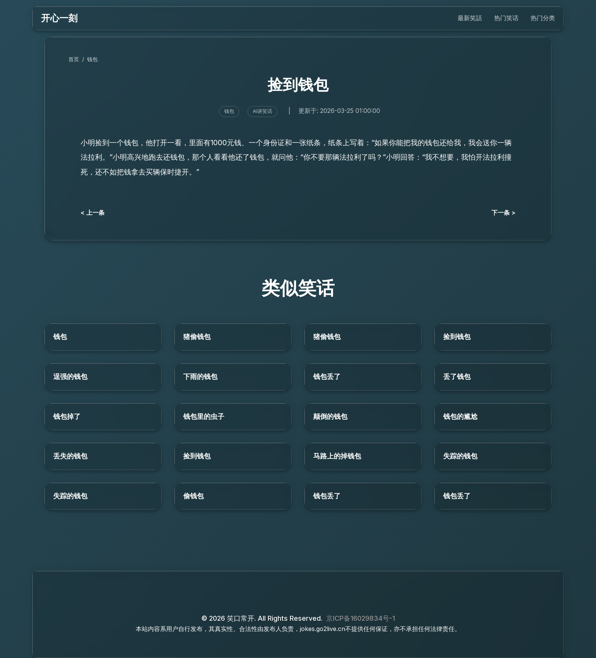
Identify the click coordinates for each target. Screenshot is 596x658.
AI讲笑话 (262, 111)
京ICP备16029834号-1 (360, 618)
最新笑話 (470, 18)
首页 (73, 59)
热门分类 (543, 18)
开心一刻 (59, 18)
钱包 (92, 59)
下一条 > (503, 212)
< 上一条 (93, 212)
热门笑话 (506, 18)
